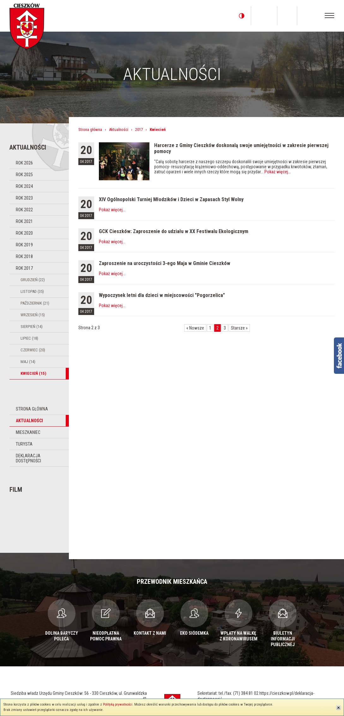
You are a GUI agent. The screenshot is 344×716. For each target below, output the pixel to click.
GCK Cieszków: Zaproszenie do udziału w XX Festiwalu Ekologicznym (173, 231)
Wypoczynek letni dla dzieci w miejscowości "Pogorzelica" (162, 295)
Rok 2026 (24, 162)
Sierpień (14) (32, 326)
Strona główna (32, 408)
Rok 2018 (24, 256)
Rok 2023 (24, 198)
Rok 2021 (24, 221)
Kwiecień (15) (33, 373)
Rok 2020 (24, 233)
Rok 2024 (24, 186)
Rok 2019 (24, 244)
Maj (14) (28, 361)
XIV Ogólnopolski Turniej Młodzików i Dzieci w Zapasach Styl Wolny (171, 199)
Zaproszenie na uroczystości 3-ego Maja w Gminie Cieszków (164, 263)
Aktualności (29, 420)
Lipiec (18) (29, 338)
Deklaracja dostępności (28, 458)
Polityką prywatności (117, 704)
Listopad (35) (32, 291)
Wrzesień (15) (33, 314)
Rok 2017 (24, 268)
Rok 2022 (24, 209)
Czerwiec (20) (33, 350)
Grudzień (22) (33, 279)
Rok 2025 (24, 174)
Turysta (24, 444)
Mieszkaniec (28, 432)
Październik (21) (35, 303)
